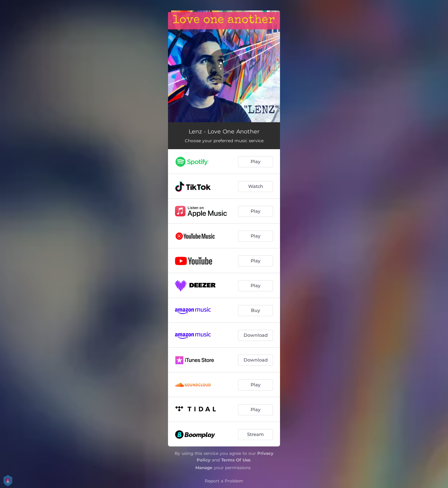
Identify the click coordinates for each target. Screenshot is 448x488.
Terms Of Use (236, 459)
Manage (203, 467)
